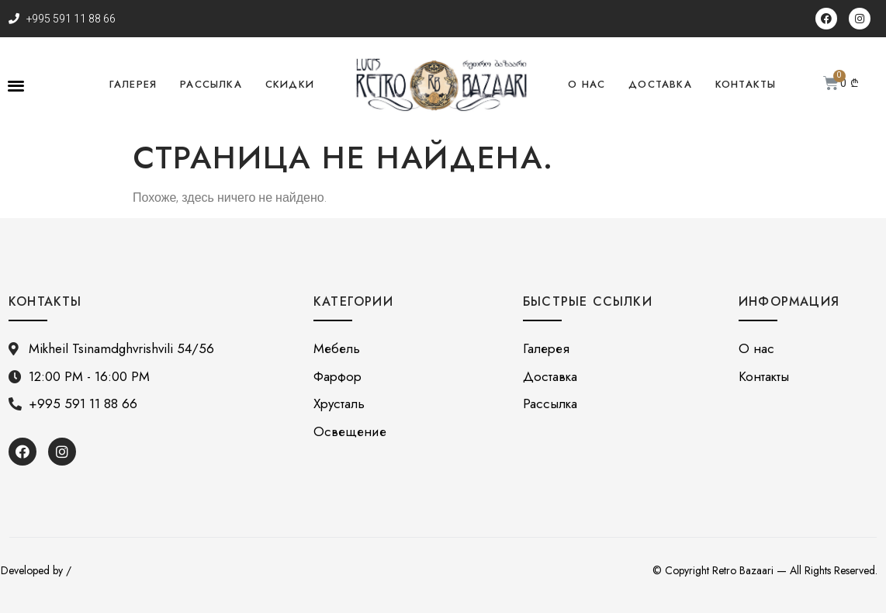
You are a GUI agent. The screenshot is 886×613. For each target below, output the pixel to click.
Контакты (746, 84)
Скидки (289, 84)
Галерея (133, 84)
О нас (586, 84)
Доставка (660, 84)
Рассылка (211, 84)
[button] (15, 85)
